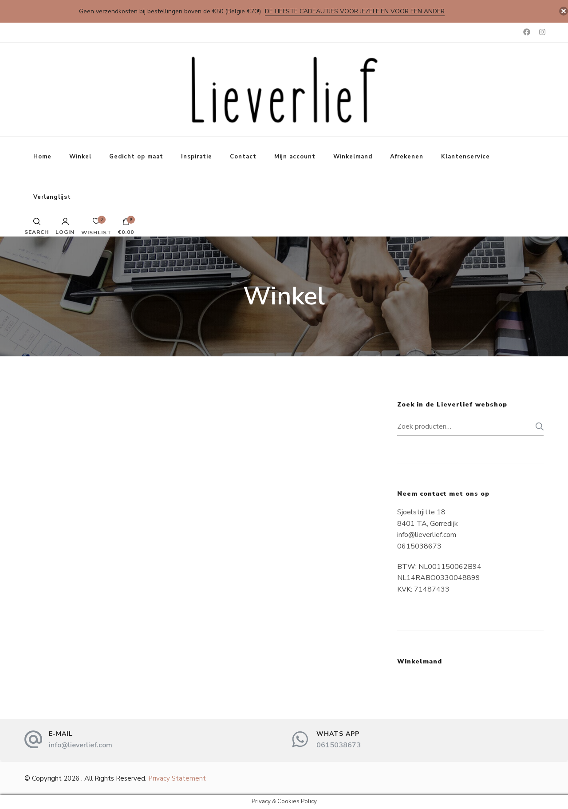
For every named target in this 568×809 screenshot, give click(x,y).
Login (65, 226)
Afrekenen (406, 157)
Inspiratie (196, 157)
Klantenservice (465, 157)
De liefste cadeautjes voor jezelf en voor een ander (355, 11)
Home (42, 157)
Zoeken (537, 426)
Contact (243, 157)
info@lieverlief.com (80, 745)
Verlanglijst (52, 197)
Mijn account (295, 157)
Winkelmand (352, 157)
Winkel (80, 157)
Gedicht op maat (136, 157)
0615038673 (338, 745)
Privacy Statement (177, 778)
